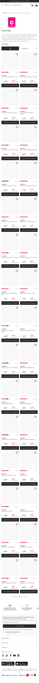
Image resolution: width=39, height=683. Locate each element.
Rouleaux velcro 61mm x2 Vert (9, 185)
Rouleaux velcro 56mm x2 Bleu (28, 185)
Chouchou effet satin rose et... (8, 475)
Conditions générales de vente (20, 669)
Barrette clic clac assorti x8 (8, 547)
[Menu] (2, 5)
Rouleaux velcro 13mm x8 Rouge (9, 367)
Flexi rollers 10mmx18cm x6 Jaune (28, 150)
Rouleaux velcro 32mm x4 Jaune (28, 257)
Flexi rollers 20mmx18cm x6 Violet (28, 77)
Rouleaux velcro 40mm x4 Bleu (28, 221)
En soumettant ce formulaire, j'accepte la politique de (19, 631)
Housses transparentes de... (26, 511)
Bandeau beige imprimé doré (8, 583)
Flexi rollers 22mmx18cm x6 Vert (9, 77)
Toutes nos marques (20, 13)
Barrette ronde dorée (6, 511)
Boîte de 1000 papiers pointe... (27, 367)
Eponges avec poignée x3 (26, 403)
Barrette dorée (23, 475)
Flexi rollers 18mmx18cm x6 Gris (9, 112)
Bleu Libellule (10, 13)
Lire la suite (4, 44)
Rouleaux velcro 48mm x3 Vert (9, 221)
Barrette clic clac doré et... (26, 547)
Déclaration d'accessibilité (25, 670)
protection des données (13, 632)
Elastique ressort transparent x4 (28, 439)
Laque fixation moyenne (7, 330)
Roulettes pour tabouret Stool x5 (9, 439)
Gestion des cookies (13, 670)
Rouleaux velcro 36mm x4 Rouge (9, 257)
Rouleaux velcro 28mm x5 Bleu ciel (9, 294)
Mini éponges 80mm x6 (7, 403)
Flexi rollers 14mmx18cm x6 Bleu (9, 150)
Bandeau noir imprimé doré (27, 583)
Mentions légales (7, 669)
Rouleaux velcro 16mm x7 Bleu (28, 330)
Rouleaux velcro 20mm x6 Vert (27, 293)
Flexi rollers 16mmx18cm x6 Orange (27, 113)
